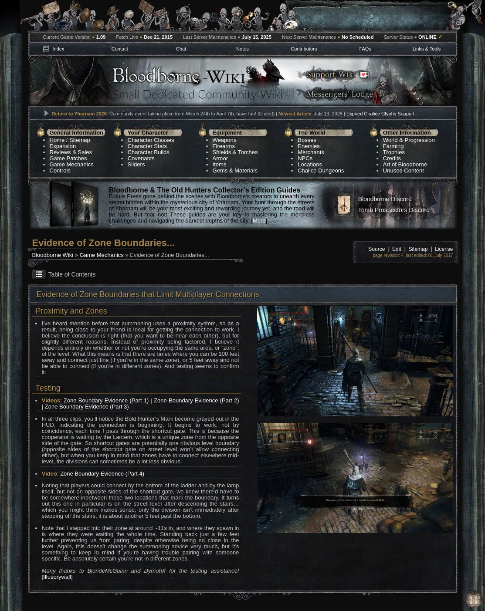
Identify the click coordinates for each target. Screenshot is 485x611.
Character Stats (147, 146)
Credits (392, 158)
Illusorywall (57, 577)
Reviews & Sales (71, 152)
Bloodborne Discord (385, 199)
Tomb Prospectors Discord (394, 209)
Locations (310, 164)
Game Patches (68, 158)
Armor (220, 158)
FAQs (365, 48)
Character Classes (151, 140)
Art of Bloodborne (405, 164)
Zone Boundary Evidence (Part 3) (87, 406)
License (444, 249)
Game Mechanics (72, 164)
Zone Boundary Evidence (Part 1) (106, 400)
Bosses (307, 140)
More (259, 220)
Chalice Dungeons (321, 170)
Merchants (311, 152)
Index (58, 48)
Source (376, 249)
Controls (60, 170)
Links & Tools (427, 48)
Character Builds (149, 152)
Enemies (309, 146)
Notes (242, 48)
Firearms (224, 146)
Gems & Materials (235, 170)
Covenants (141, 158)
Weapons (225, 140)
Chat (181, 48)
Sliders (136, 164)
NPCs (305, 158)
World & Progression (409, 140)
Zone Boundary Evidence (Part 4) (102, 473)
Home (57, 140)
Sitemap (79, 140)
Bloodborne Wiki (53, 255)
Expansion (63, 146)
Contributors (304, 48)
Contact (120, 48)
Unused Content (403, 170)
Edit (396, 249)
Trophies (394, 152)
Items (220, 164)
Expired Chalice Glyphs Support (380, 113)
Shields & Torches (235, 152)
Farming (393, 146)
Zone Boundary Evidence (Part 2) (196, 400)
